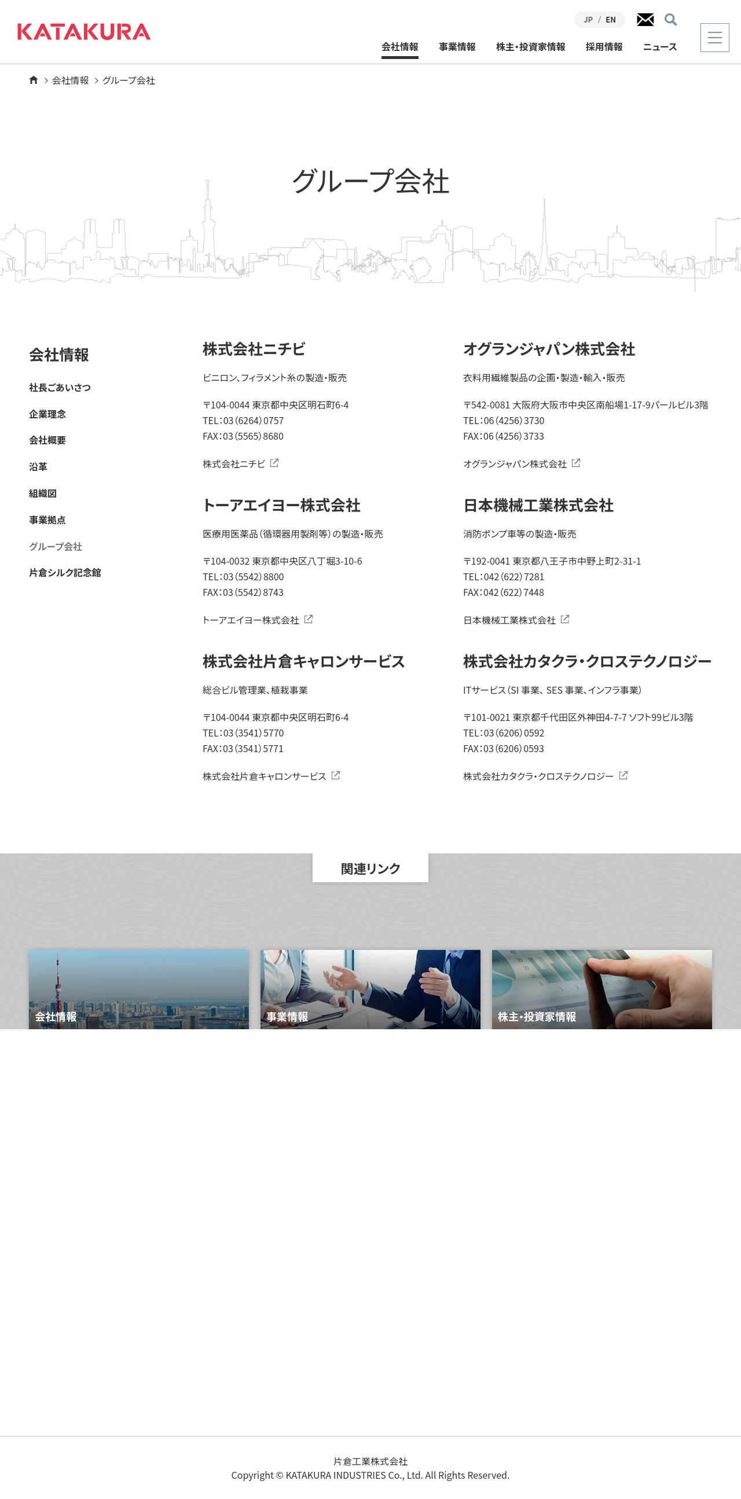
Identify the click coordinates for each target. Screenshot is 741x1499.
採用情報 (604, 47)
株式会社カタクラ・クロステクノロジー (538, 776)
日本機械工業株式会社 (509, 620)
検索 (671, 19)
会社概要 (47, 440)
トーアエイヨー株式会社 (251, 620)
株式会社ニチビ (234, 463)
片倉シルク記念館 (65, 572)
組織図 (43, 493)
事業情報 (457, 47)
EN (611, 19)
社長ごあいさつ (60, 387)
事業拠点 (47, 520)
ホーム (33, 80)
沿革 (38, 467)
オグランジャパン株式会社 (515, 463)
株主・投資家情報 (531, 47)
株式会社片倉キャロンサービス (265, 776)
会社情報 (400, 47)
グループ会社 (55, 546)
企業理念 (47, 414)
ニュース (660, 47)
